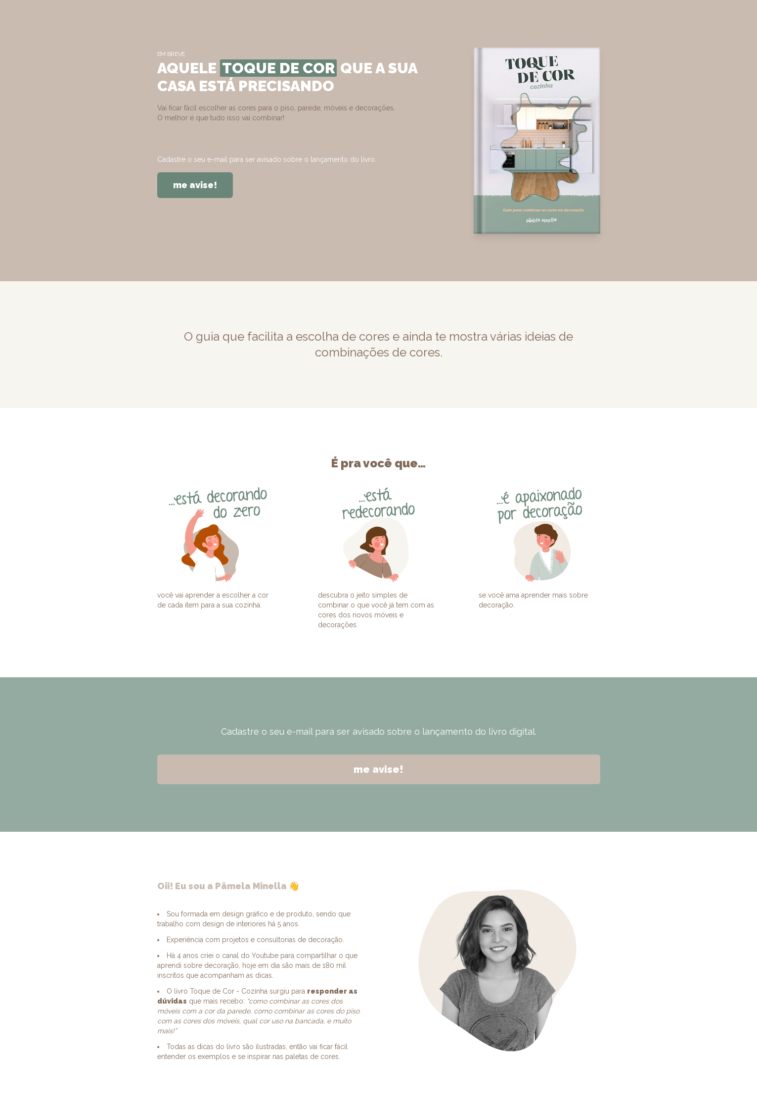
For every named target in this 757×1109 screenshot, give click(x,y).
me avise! (195, 185)
